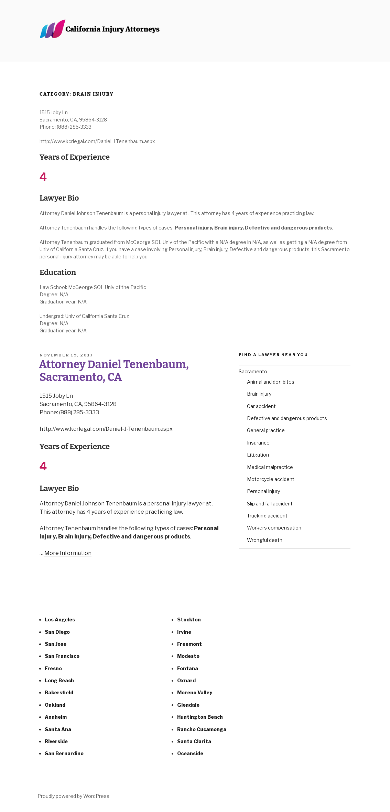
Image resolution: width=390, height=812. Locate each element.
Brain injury (259, 394)
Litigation (258, 455)
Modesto (188, 656)
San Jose (55, 644)
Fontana (187, 668)
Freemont (189, 644)
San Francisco (62, 656)
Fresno (53, 668)
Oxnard (186, 680)
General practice (266, 430)
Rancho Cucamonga (201, 729)
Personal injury (263, 491)
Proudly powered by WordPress (73, 796)
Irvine (184, 632)
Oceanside (190, 753)
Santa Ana (58, 729)
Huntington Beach (200, 717)
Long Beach (59, 680)
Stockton (189, 619)
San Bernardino (64, 753)
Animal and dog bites (270, 382)
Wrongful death (264, 540)
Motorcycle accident (270, 479)
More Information (67, 553)
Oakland (55, 705)
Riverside (56, 741)
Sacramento (253, 371)
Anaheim (56, 717)
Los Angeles (60, 619)
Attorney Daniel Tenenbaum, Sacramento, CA (114, 370)
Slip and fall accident (270, 503)
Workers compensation (274, 528)
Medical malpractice (270, 467)
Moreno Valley (194, 692)
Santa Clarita (194, 741)
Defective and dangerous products (287, 418)
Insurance (258, 443)
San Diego (57, 632)
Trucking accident (267, 516)
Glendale (188, 705)
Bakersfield (59, 692)
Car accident (261, 406)
